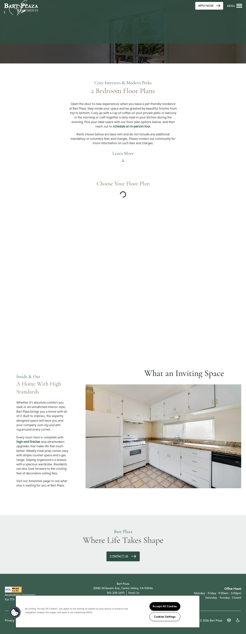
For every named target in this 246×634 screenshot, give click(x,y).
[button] (209, 6)
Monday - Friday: (205, 593)
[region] (107, 611)
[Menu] (234, 5)
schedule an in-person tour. (132, 126)
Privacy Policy (14, 620)
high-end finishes (28, 442)
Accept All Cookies (165, 606)
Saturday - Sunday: (217, 597)
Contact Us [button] (119, 556)
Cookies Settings (165, 616)
